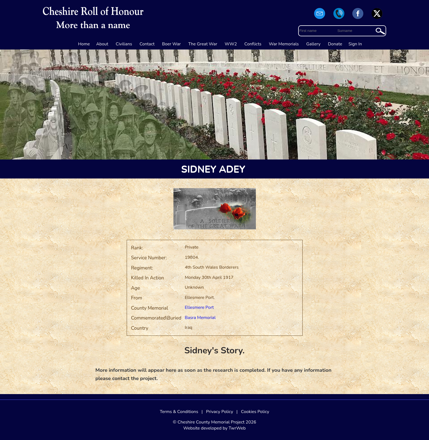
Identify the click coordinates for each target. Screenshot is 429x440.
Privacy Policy (219, 412)
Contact (147, 44)
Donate (335, 44)
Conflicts (252, 44)
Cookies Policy (255, 412)
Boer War (171, 44)
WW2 (231, 44)
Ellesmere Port (199, 307)
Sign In (355, 44)
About (102, 44)
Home (84, 44)
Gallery (313, 44)
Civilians (124, 44)
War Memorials (284, 44)
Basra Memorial (200, 318)
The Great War (202, 44)
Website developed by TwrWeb (214, 428)
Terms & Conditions (179, 412)
